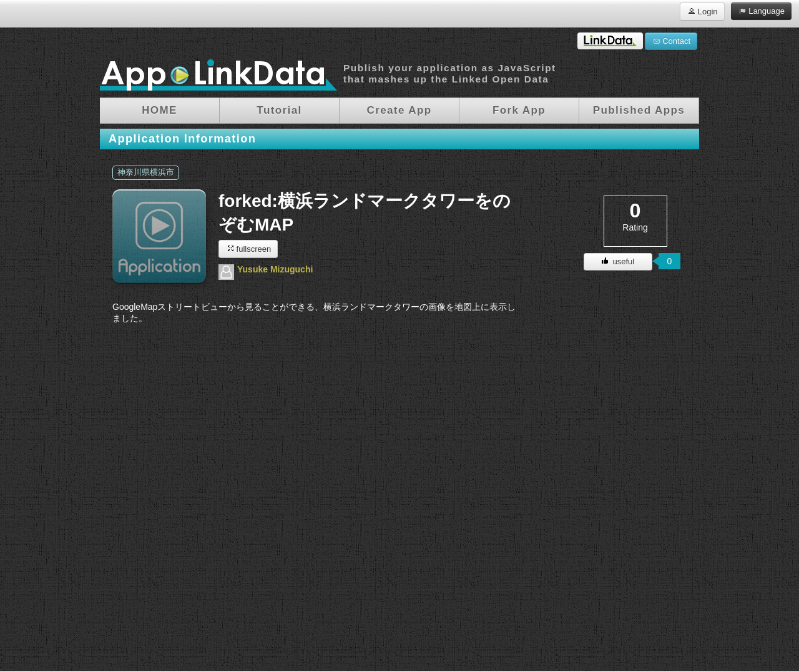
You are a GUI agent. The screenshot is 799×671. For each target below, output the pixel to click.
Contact (671, 41)
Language (761, 11)
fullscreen (248, 248)
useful (618, 261)
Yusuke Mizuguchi (275, 269)
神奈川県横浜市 (145, 172)
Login (702, 11)
